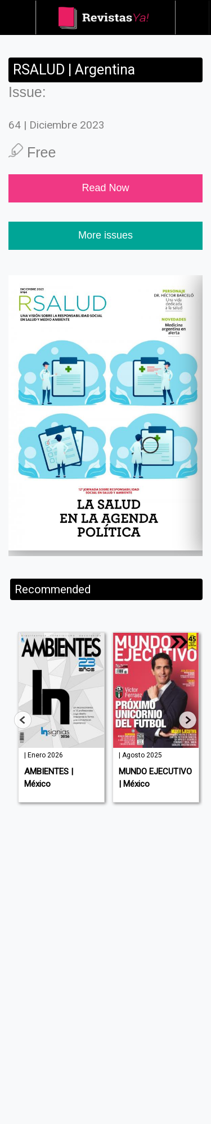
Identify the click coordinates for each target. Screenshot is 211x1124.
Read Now (105, 188)
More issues (105, 235)
